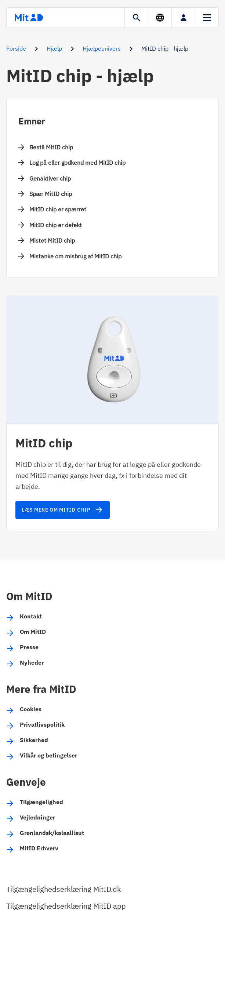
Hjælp (54, 48)
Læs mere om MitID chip (63, 509)
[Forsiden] (28, 17)
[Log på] (183, 18)
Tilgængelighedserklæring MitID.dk (63, 889)
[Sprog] (159, 18)
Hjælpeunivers (102, 48)
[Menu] (206, 18)
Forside (16, 48)
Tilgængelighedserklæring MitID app (66, 906)
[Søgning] (136, 18)
